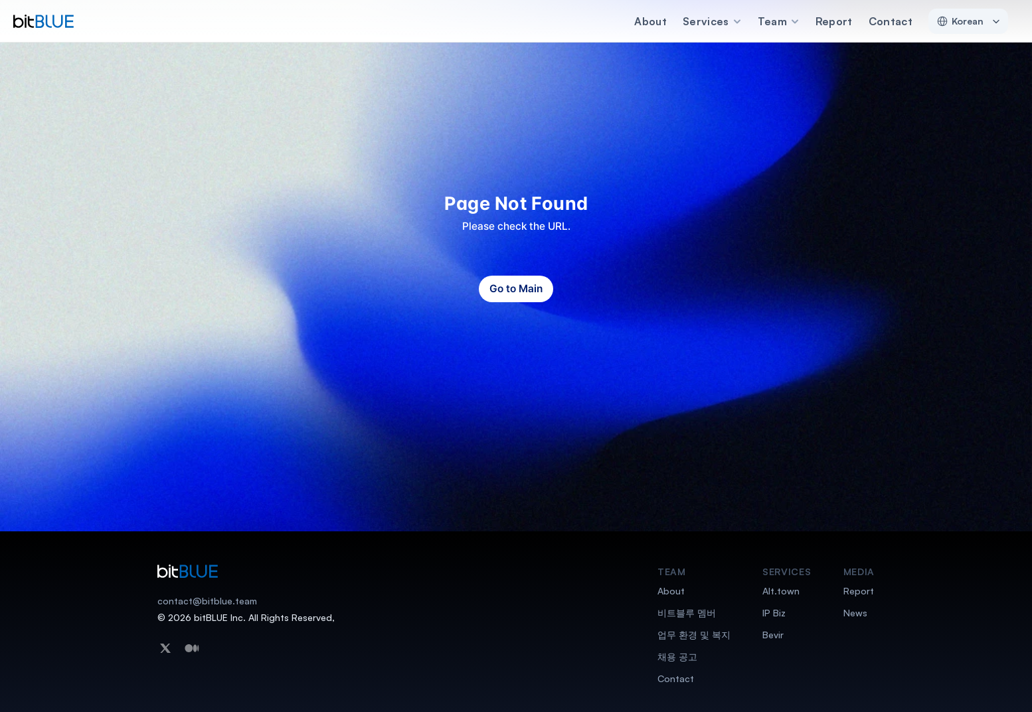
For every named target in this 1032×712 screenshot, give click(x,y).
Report (834, 21)
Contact (890, 21)
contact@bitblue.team (207, 600)
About (650, 21)
